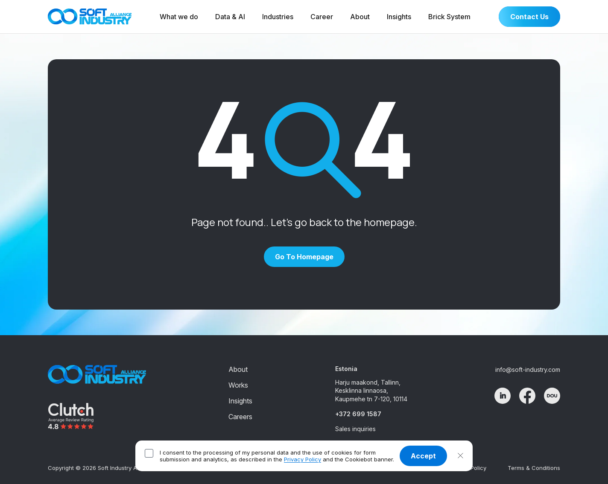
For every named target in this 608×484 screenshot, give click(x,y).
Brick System (449, 16)
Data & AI (230, 16)
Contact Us (529, 16)
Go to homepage (304, 256)
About (360, 16)
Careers (240, 416)
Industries (277, 16)
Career (321, 16)
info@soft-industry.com (527, 369)
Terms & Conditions (534, 467)
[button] (460, 456)
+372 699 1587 (358, 413)
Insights (399, 16)
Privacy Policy (302, 459)
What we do (179, 16)
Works (238, 385)
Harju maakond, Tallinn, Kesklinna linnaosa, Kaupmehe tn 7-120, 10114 (371, 391)
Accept (423, 456)
